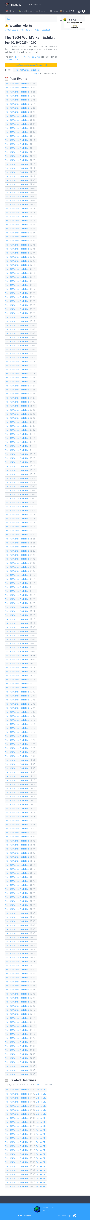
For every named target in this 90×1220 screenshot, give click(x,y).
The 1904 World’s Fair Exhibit (27, 57)
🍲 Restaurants (42, 11)
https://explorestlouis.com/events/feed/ (31, 65)
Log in (36, 73)
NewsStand (40, 1084)
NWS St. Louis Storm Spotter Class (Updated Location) (29, 30)
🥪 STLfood (65, 11)
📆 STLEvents (11, 11)
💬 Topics (54, 11)
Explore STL (43, 1090)
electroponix (48, 1210)
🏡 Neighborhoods (26, 11)
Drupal (69, 1215)
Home (9, 19)
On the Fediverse (24, 1215)
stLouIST (14, 4)
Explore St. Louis (12, 60)
